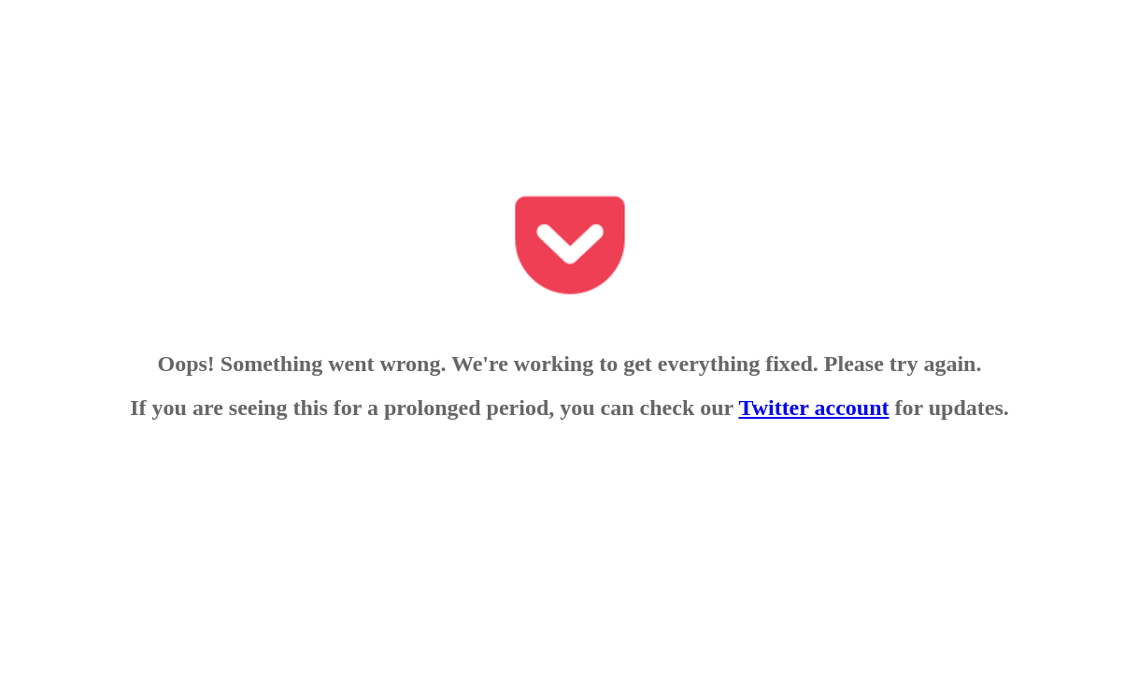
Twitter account (813, 407)
